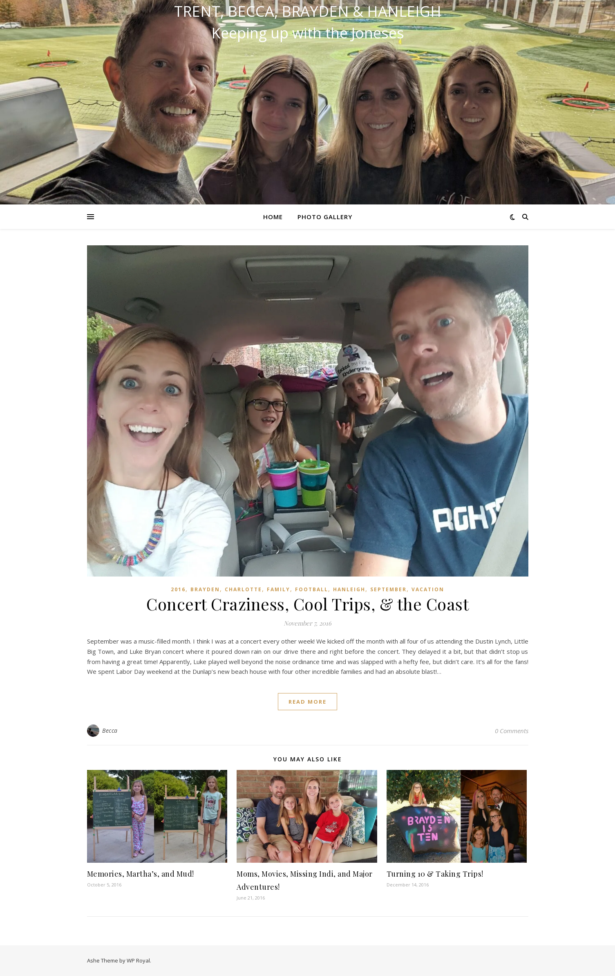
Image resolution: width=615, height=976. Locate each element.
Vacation (427, 589)
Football (311, 589)
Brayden (205, 589)
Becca (110, 730)
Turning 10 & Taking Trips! (435, 874)
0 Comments (511, 731)
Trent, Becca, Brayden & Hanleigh (307, 11)
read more (307, 701)
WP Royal (138, 960)
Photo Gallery (324, 217)
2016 (178, 589)
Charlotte (243, 589)
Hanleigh (349, 589)
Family (278, 589)
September (388, 589)
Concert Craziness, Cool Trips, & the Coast (307, 604)
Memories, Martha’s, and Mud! (140, 874)
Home (273, 217)
